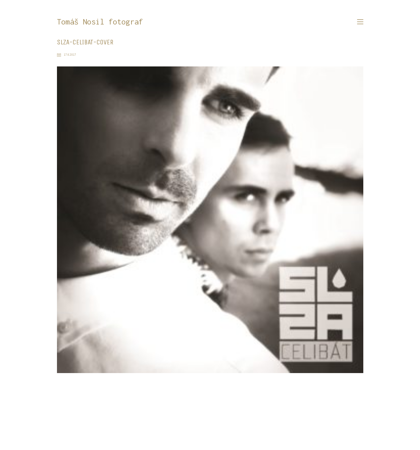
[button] (360, 22)
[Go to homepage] (100, 22)
